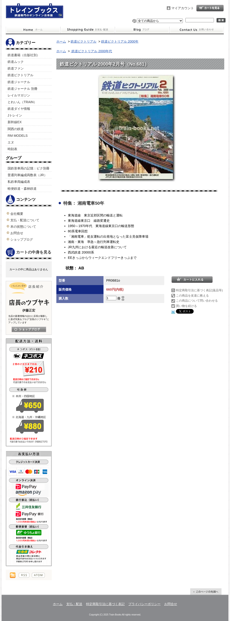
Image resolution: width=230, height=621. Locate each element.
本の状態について (23, 226)
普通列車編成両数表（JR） (27, 175)
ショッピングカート (210, 8)
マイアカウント (182, 8)
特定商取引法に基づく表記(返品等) (199, 290)
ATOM (38, 575)
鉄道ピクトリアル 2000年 (119, 41)
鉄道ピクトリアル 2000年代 (91, 51)
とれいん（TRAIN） (22, 102)
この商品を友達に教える (192, 295)
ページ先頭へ (205, 591)
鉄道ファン (16, 68)
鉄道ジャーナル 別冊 (22, 88)
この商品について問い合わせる (197, 300)
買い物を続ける (186, 306)
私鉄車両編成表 (19, 182)
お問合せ (197, 30)
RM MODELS (18, 135)
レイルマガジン (19, 95)
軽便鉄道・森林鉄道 (22, 188)
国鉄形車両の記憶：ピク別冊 (28, 168)
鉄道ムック (16, 62)
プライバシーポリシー (144, 604)
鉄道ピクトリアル (20, 75)
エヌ (11, 142)
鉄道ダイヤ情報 (19, 109)
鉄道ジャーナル (19, 82)
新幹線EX (15, 122)
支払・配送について (87, 30)
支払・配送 (74, 604)
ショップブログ (142, 30)
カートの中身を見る (28, 252)
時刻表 (12, 149)
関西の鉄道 (16, 129)
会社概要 (16, 214)
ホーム (33, 30)
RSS (24, 575)
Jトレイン (15, 115)
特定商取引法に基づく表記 (105, 604)
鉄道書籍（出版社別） (24, 55)
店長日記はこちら (29, 329)
